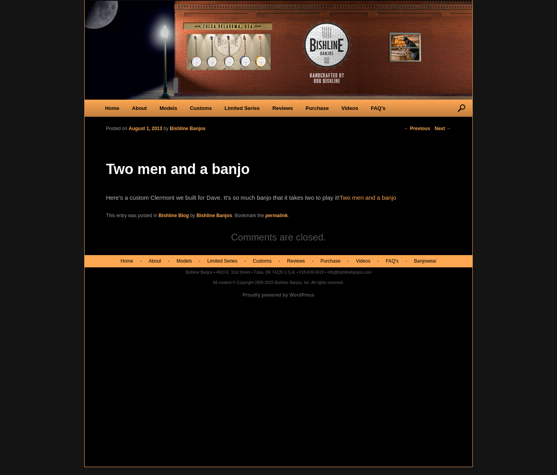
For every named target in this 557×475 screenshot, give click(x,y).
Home (112, 108)
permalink (276, 215)
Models (168, 108)
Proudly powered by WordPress (278, 295)
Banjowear (425, 261)
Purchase (317, 108)
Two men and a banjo (367, 197)
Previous (417, 128)
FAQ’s (378, 108)
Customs (201, 108)
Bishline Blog (174, 215)
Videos (349, 108)
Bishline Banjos (214, 215)
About (139, 108)
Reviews (282, 108)
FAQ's (392, 261)
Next (443, 128)
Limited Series (242, 108)
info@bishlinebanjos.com (349, 272)
